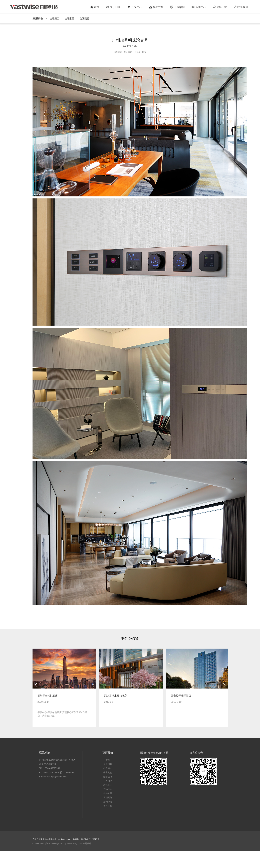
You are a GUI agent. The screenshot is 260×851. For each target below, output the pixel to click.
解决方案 (156, 7)
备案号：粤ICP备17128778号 (86, 839)
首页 (94, 7)
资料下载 (220, 6)
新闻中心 (198, 7)
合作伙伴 (107, 781)
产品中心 (134, 7)
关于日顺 (113, 7)
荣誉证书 (107, 776)
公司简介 (107, 768)
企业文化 (107, 772)
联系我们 (241, 6)
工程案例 (177, 7)
